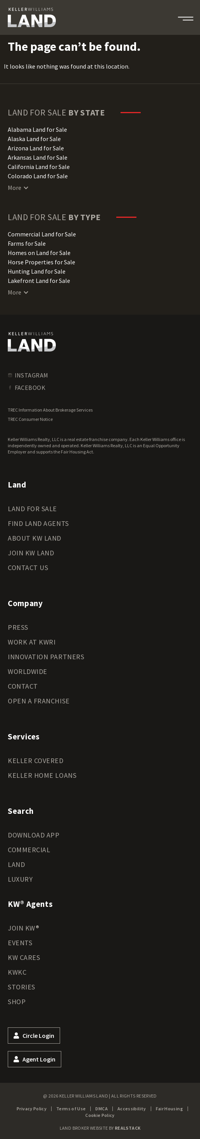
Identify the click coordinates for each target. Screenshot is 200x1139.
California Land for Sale (39, 167)
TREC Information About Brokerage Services (50, 410)
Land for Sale (32, 508)
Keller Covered (36, 760)
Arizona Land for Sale (36, 148)
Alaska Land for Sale (34, 139)
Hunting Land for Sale (37, 271)
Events (20, 942)
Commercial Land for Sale (42, 234)
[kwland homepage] (32, 342)
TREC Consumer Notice (30, 419)
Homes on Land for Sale (39, 253)
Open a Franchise (39, 700)
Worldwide (27, 671)
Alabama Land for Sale (37, 129)
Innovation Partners (46, 656)
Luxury (20, 879)
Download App (33, 835)
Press (18, 627)
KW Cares (24, 957)
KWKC (17, 972)
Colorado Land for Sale (38, 176)
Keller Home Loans (42, 775)
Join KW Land (31, 552)
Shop (17, 1001)
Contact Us (28, 567)
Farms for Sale (27, 243)
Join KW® (23, 928)
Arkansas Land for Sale (37, 157)
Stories (21, 986)
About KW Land (34, 538)
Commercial (29, 849)
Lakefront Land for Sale (39, 280)
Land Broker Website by (100, 1128)
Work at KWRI (31, 642)
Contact (23, 686)
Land (16, 864)
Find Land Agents (38, 523)
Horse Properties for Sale (41, 262)
